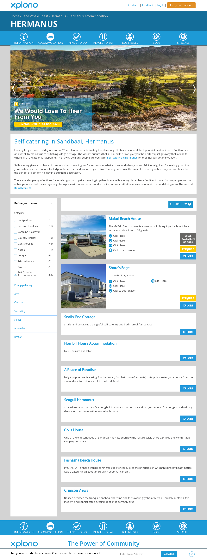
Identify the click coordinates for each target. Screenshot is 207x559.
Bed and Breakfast (28, 226)
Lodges (22, 255)
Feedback (147, 5)
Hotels (21, 249)
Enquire (188, 249)
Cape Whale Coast (35, 16)
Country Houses (27, 238)
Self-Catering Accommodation (27, 274)
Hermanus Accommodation (88, 16)
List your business (181, 5)
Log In (160, 5)
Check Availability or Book (188, 239)
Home (14, 16)
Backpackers (25, 220)
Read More (21, 188)
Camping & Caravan (29, 232)
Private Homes (26, 261)
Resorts (22, 267)
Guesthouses (25, 243)
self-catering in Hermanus (122, 157)
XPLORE (188, 256)
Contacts (133, 5)
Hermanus (58, 16)
